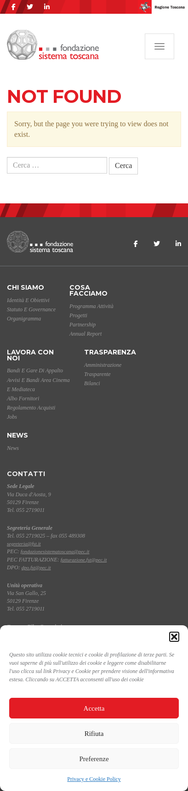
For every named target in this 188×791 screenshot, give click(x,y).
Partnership (82, 324)
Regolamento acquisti (31, 407)
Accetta (94, 708)
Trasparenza (110, 352)
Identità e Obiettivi (28, 300)
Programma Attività (91, 306)
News (17, 435)
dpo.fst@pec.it (36, 567)
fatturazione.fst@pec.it (84, 559)
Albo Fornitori (23, 398)
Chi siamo (25, 287)
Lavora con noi (30, 355)
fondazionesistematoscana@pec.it (55, 551)
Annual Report (85, 334)
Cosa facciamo (88, 290)
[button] (174, 636)
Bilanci (92, 383)
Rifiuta (94, 733)
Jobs (12, 417)
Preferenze (93, 759)
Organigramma (24, 318)
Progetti (78, 315)
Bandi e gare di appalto (35, 370)
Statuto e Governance (31, 309)
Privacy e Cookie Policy (93, 779)
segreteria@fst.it (24, 543)
